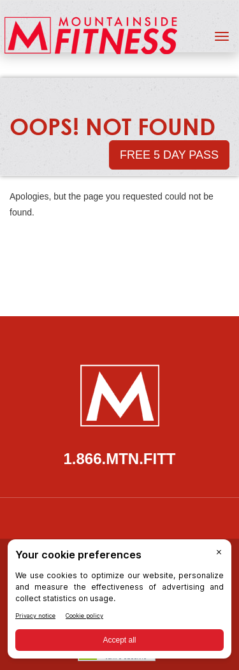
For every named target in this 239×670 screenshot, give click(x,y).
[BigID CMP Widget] (119, 602)
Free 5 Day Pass (169, 155)
